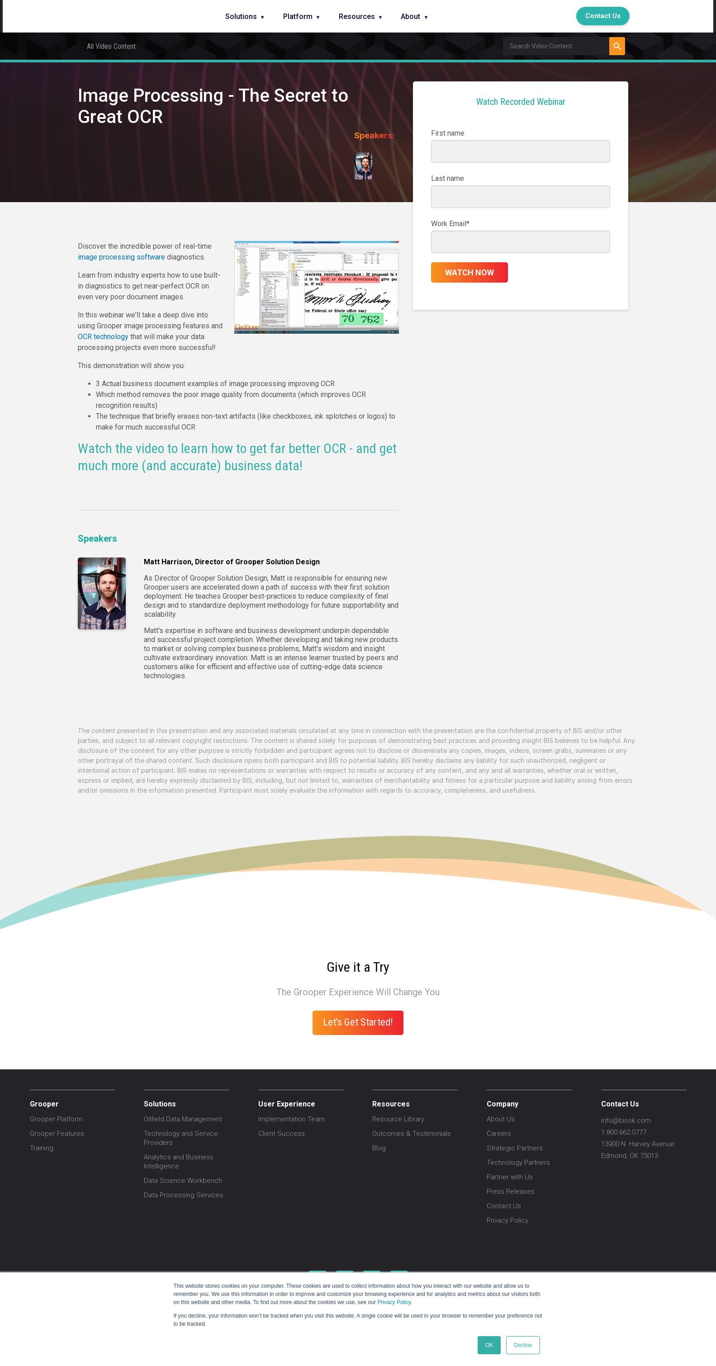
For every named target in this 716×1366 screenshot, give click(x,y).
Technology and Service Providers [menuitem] (181, 1138)
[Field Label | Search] (556, 46)
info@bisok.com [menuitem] (626, 1120)
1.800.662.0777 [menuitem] (623, 1132)
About (410, 16)
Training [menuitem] (41, 1148)
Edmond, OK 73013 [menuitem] (629, 1156)
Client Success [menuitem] (281, 1134)
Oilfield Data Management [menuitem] (183, 1119)
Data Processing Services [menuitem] (183, 1195)
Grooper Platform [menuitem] (56, 1119)
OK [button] (489, 1345)
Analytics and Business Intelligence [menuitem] (178, 1161)
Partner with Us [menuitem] (510, 1177)
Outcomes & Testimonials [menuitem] (411, 1134)
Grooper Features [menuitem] (57, 1134)
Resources (357, 16)
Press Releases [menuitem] (511, 1191)
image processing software (121, 257)
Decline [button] (523, 1345)
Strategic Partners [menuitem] (515, 1148)
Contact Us (603, 16)
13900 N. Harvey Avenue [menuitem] (637, 1144)
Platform (298, 16)
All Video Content (111, 46)
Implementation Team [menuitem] (291, 1119)
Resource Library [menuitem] (398, 1119)
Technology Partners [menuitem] (518, 1162)
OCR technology (103, 336)
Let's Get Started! (358, 1022)
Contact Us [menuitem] (504, 1206)
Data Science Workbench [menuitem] (183, 1181)
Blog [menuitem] (379, 1148)
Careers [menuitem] (499, 1134)
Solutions (241, 16)
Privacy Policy (394, 1302)
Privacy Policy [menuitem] (507, 1220)
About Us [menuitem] (501, 1119)
